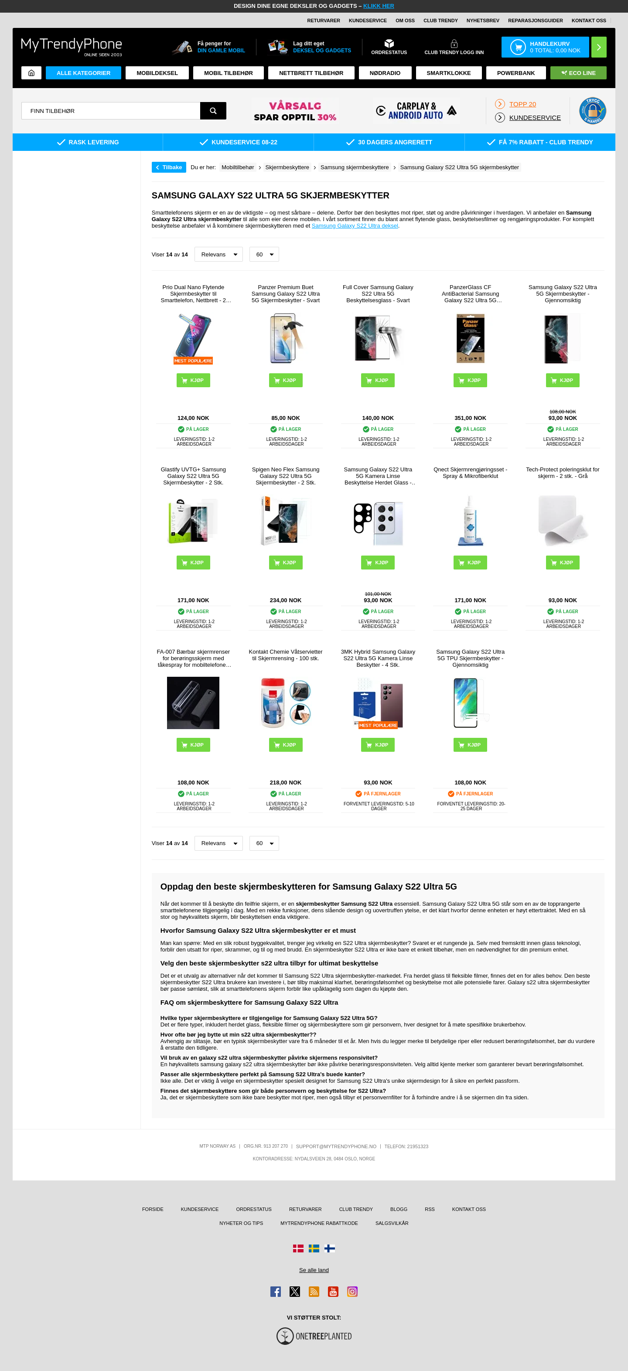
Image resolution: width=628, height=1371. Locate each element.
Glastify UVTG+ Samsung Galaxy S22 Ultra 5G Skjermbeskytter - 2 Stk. (193, 476)
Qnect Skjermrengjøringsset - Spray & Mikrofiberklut (470, 472)
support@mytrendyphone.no (336, 1146)
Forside (153, 1209)
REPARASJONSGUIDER (535, 20)
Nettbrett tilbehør (311, 73)
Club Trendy (440, 20)
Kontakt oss (589, 20)
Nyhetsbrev (483, 20)
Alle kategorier (83, 73)
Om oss (405, 20)
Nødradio (385, 73)
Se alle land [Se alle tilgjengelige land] (314, 1270)
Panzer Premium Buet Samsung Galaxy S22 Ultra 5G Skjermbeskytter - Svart (286, 294)
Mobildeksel (157, 73)
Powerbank (516, 73)
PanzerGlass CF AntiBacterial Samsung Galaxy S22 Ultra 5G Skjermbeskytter (470, 294)
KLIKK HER (378, 6)
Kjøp (197, 744)
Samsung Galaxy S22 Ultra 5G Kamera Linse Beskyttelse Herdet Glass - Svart (378, 476)
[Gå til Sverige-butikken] (314, 1248)
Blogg (398, 1209)
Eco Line (578, 73)
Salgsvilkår (392, 1223)
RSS (430, 1209)
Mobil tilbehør (228, 73)
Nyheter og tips (241, 1223)
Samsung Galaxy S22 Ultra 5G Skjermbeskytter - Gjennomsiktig (563, 294)
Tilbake (172, 167)
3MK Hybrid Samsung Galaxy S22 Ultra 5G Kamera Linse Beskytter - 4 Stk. (378, 658)
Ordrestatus (254, 1209)
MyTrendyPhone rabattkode (319, 1223)
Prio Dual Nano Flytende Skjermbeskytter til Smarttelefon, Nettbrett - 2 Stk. (193, 294)
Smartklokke (449, 73)
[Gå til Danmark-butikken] (298, 1248)
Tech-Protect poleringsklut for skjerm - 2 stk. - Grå (562, 472)
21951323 (418, 1146)
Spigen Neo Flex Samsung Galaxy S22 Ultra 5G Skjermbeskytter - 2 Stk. (286, 476)
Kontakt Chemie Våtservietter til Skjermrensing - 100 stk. (286, 655)
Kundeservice (368, 20)
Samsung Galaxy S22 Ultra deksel (355, 225)
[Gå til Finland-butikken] (329, 1248)
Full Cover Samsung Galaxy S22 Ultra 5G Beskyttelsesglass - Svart (378, 294)
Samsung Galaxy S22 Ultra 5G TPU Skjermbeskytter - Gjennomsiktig (470, 658)
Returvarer (323, 20)
